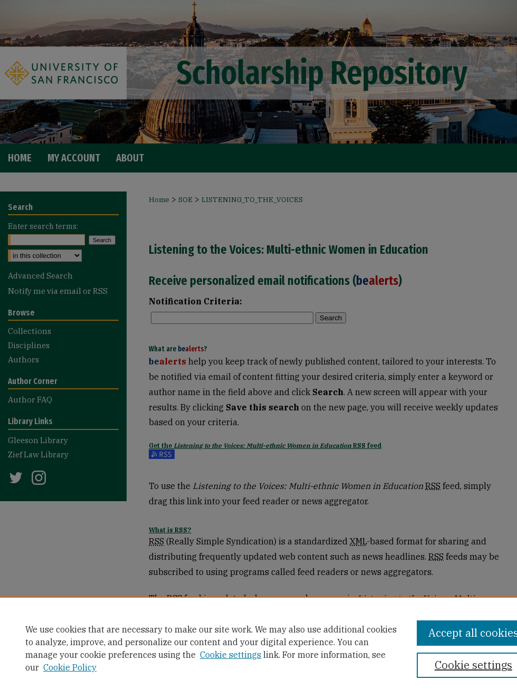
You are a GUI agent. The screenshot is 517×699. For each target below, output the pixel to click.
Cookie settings (230, 654)
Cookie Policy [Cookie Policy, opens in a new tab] (70, 667)
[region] (258, 648)
